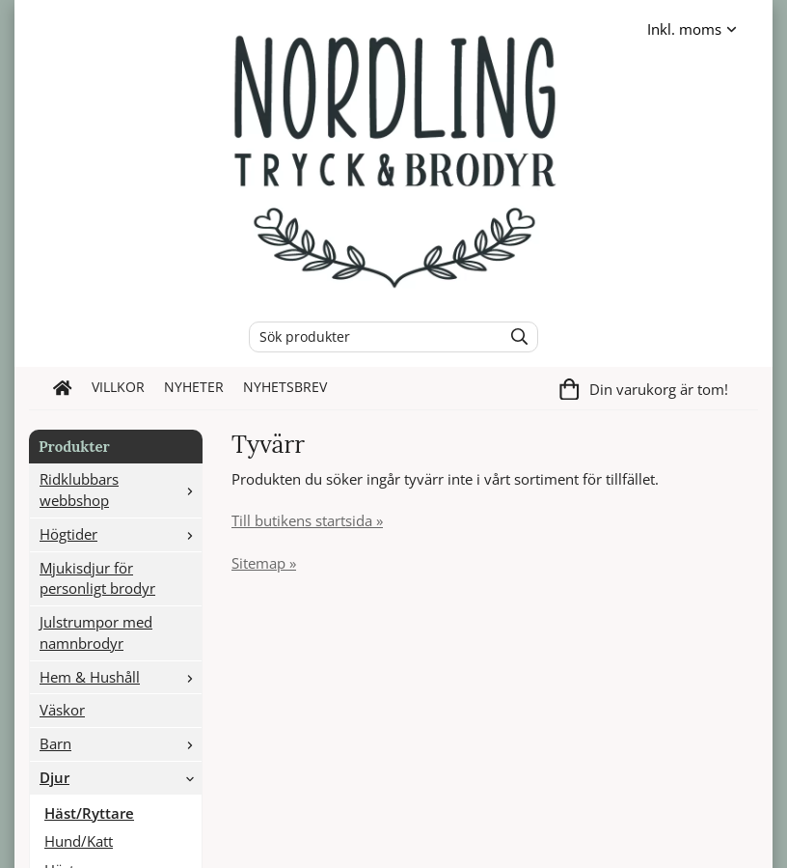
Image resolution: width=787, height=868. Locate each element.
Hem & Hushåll (121, 676)
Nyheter (194, 387)
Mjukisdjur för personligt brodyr (97, 578)
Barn (121, 743)
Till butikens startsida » (307, 520)
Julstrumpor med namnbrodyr (96, 632)
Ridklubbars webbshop (121, 489)
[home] (62, 388)
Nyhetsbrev (285, 387)
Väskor (62, 709)
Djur (121, 777)
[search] (514, 336)
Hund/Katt (78, 841)
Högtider (121, 534)
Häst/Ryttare (89, 813)
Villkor (118, 387)
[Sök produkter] (371, 336)
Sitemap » (263, 563)
